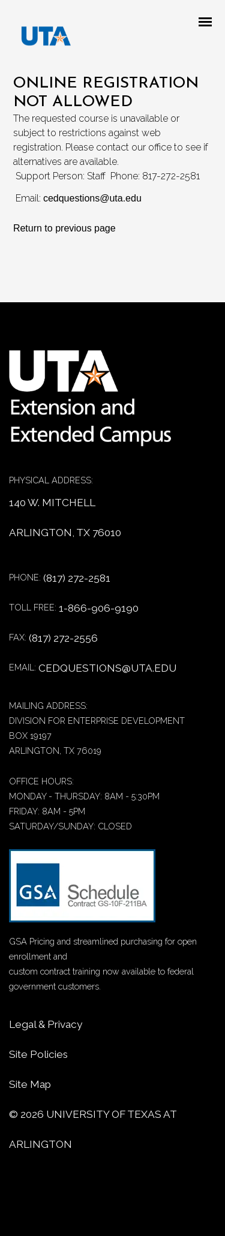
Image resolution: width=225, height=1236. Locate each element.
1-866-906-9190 (99, 608)
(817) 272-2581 (76, 578)
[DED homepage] (40, 39)
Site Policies (38, 1054)
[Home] (99, 404)
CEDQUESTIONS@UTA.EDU (107, 668)
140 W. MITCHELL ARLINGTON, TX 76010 (65, 518)
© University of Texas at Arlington (92, 1129)
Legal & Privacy (45, 1024)
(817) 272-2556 (63, 638)
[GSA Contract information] (82, 891)
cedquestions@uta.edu (92, 198)
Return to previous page (64, 228)
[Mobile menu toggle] (209, 22)
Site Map (30, 1084)
